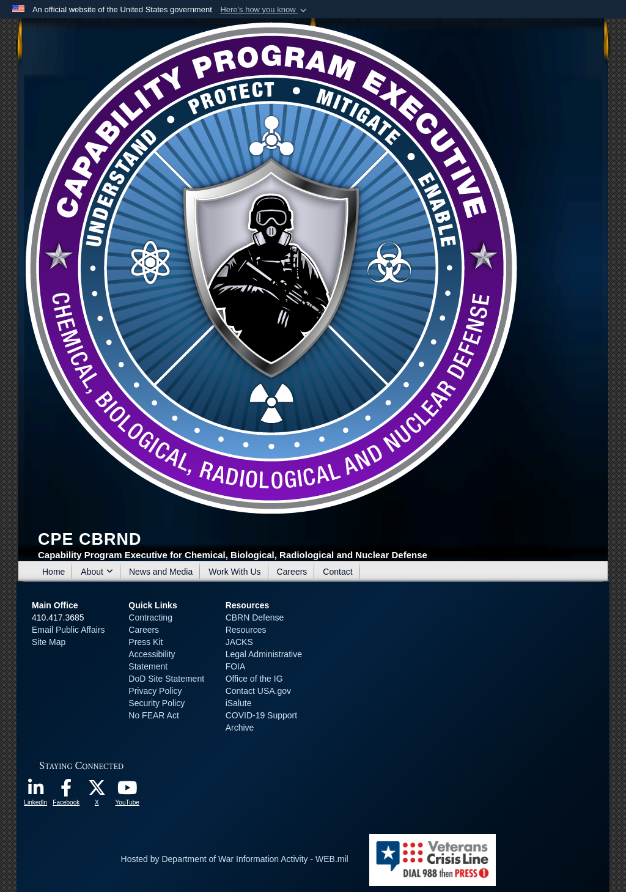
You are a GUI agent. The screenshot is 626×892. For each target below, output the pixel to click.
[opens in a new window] (35, 791)
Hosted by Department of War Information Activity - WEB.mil (234, 859)
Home (53, 572)
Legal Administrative (264, 654)
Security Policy (156, 703)
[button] (264, 10)
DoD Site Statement (166, 679)
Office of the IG (254, 679)
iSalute (239, 703)
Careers (292, 572)
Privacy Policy (155, 691)
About (97, 572)
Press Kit (145, 642)
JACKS (239, 642)
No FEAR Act (153, 715)
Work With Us (234, 572)
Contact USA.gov (258, 691)
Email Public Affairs (68, 630)
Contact (337, 572)
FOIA (235, 666)
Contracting (150, 617)
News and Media (161, 572)
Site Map (48, 642)
